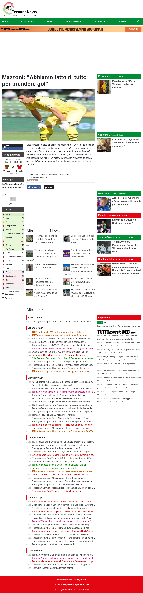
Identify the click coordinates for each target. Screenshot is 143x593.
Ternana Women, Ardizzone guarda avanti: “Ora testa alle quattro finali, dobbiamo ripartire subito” (79, 558)
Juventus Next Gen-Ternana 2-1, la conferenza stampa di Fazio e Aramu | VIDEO (71, 458)
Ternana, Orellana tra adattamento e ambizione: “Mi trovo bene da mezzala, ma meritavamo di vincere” (82, 555)
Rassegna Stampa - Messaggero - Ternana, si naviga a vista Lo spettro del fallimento (73, 488)
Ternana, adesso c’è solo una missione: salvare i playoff (59, 465)
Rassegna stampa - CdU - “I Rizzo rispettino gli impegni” (59, 361)
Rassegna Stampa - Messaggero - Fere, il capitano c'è (58, 478)
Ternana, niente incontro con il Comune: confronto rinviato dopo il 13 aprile (68, 561)
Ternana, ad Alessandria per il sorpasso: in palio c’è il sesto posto (63, 511)
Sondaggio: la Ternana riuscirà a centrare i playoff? (57, 448)
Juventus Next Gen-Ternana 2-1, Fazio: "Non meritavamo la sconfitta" (66, 455)
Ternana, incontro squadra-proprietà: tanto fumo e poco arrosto (64, 335)
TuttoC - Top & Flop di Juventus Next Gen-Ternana (81, 282)
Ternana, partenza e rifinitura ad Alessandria (53, 544)
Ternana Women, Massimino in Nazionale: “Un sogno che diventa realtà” (67, 348)
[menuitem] (138, 21)
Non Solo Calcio (106, 259)
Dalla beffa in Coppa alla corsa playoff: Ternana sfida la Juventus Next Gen (68, 505)
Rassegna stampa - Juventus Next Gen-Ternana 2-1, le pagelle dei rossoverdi (70, 411)
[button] (13, 199)
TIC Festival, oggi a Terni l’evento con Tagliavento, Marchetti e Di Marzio (83, 292)
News (36, 175)
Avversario (103, 193)
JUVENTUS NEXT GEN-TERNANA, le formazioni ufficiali (60, 475)
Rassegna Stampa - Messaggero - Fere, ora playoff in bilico (61, 428)
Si (5, 191)
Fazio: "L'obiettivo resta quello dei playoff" (52, 385)
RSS (87, 585)
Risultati (13, 203)
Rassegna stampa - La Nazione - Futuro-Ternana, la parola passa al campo (69, 481)
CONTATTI (71, 585)
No (6, 194)
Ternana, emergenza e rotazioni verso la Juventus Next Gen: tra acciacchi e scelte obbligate (77, 531)
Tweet (49, 187)
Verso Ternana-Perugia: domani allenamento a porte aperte (61, 445)
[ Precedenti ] (13, 174)
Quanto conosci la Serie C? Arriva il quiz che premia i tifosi (82, 253)
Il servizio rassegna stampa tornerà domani (53, 568)
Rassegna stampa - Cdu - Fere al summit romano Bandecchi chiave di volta (69, 321)
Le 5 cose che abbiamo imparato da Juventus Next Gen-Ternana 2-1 (67, 431)
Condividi (34, 187)
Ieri (105, 322)
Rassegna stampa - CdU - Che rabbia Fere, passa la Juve (60, 418)
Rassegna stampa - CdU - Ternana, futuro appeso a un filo (60, 528)
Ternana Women (106, 237)
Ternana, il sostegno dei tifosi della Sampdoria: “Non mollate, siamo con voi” (69, 338)
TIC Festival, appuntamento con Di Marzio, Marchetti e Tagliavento (64, 442)
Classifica (8, 209)
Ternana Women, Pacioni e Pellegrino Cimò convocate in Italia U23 (64, 392)
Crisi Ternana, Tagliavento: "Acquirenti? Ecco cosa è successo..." (63, 358)
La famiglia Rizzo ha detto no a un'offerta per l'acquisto (58, 355)
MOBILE (80, 585)
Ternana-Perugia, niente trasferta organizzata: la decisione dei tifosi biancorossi (70, 408)
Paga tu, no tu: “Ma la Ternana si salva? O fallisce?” (59, 332)
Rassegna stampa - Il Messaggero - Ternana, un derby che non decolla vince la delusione (75, 368)
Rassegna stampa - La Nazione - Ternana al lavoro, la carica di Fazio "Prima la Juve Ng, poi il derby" (81, 541)
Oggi (100, 322)
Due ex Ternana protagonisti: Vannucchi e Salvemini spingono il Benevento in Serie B (73, 524)
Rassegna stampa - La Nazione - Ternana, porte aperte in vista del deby (67, 365)
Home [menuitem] (5, 21)
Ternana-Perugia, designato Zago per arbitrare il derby (43, 282)
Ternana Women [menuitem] (73, 21)
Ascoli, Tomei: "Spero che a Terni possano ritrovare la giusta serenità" (66, 382)
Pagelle (102, 215)
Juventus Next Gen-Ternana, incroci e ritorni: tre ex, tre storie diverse (65, 515)
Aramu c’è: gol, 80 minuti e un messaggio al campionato (61, 371)
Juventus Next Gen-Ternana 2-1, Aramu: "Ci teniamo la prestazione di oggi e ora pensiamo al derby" (81, 451)
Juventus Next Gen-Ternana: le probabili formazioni (57, 491)
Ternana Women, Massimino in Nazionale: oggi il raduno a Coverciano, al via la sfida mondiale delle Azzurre (84, 521)
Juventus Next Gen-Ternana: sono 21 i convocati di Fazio (60, 534)
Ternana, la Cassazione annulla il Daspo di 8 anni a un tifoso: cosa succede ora (70, 388)
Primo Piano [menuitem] (27, 21)
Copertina (103, 135)
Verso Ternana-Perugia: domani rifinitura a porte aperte (82, 239)
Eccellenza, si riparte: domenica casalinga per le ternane (59, 508)
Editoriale (103, 76)
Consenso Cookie (64, 580)
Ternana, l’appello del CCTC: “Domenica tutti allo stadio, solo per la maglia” (68, 345)
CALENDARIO (60, 585)
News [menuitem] (50, 21)
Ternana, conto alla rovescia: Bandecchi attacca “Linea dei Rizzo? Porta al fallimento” (73, 501)
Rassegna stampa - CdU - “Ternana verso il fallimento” (58, 484)
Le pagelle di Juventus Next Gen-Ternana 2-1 (54, 468)
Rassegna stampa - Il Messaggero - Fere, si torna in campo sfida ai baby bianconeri (73, 538)
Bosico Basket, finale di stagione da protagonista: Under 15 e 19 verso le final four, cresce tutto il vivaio (82, 518)
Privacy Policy (80, 580)
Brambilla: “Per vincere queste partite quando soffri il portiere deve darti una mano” (72, 461)
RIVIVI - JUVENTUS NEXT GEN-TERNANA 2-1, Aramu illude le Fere (67, 471)
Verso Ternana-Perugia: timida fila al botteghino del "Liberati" (45, 292)
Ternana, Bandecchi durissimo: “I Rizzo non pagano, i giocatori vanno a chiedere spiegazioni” (77, 425)
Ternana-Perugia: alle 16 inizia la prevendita (53, 415)
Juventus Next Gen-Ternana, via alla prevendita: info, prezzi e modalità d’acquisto (72, 565)
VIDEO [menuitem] (122, 21)
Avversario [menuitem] (100, 21)
